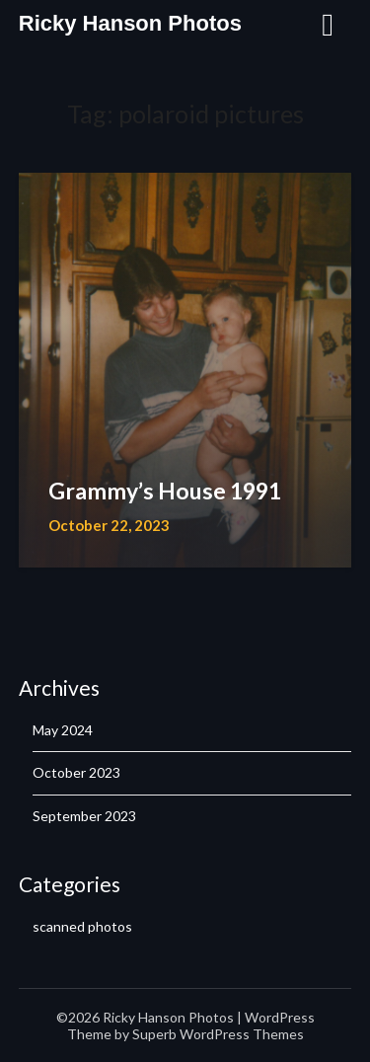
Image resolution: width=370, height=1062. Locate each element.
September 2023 (84, 815)
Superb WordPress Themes (218, 1033)
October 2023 (76, 772)
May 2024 (63, 729)
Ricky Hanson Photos (130, 23)
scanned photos (82, 926)
